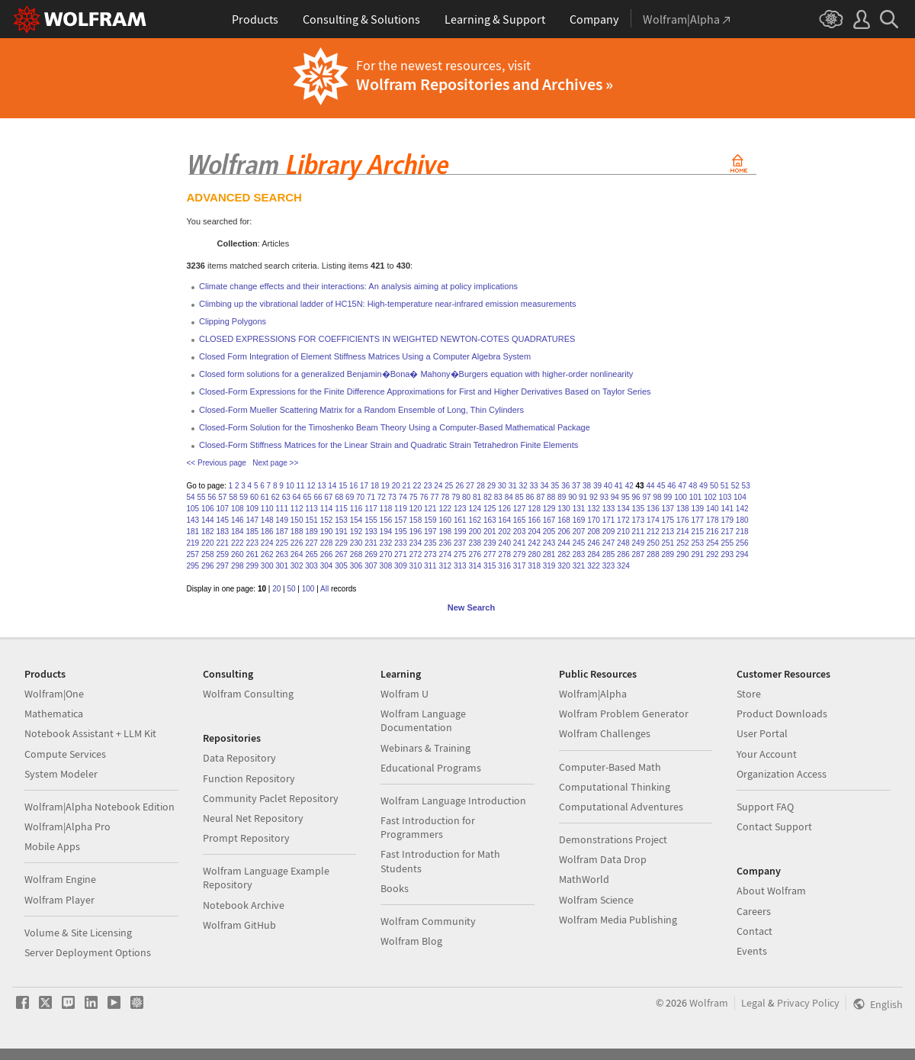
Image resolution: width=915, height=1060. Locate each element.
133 (608, 508)
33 (533, 486)
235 (430, 543)
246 (593, 543)
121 (430, 508)
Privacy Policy (808, 1003)
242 (534, 543)
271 (400, 554)
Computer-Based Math (610, 767)
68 (339, 497)
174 (653, 520)
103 (725, 497)
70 (360, 497)
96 (636, 497)
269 (370, 554)
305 (341, 566)
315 (489, 566)
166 (534, 520)
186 (267, 531)
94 (615, 497)
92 (593, 497)
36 (565, 486)
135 (638, 508)
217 (727, 531)
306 (356, 566)
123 (460, 508)
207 (579, 531)
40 (608, 486)
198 (444, 531)
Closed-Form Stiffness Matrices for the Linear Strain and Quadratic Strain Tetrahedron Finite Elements (388, 444)
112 (297, 508)
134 (623, 508)
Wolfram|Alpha (593, 694)
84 (509, 497)
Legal (753, 1003)
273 (430, 554)
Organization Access (782, 774)
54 (191, 497)
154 (356, 520)
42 (629, 486)
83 (498, 497)
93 (604, 497)
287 (638, 554)
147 (252, 520)
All (324, 589)
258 (207, 554)
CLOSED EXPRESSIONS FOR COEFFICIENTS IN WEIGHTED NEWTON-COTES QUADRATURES (387, 338)
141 (727, 508)
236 (444, 543)
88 (551, 497)
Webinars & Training (425, 748)
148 (267, 520)
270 (386, 554)
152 (326, 520)
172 (623, 520)
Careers (754, 911)
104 (740, 497)
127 (519, 508)
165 (519, 520)
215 (697, 531)
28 (481, 486)
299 (252, 566)
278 (504, 554)
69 (349, 497)
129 (549, 508)
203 (519, 531)
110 (267, 508)
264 (297, 554)
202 (504, 531)
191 (341, 531)
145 (222, 520)
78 (445, 497)
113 (311, 508)
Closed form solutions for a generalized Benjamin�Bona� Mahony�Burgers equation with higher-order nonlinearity (416, 374)
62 (275, 497)
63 (286, 497)
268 (356, 554)
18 (375, 486)
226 (297, 543)
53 (746, 486)
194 (386, 531)
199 (460, 531)
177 (697, 520)
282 (563, 554)
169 (579, 520)
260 (237, 554)
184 (237, 531)
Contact (754, 931)
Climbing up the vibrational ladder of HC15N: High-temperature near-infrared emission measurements (387, 303)
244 (563, 543)
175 (668, 520)
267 (341, 554)
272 (415, 554)
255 (727, 543)
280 (534, 554)
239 (489, 543)
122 (444, 508)
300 (267, 566)
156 (386, 520)
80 (466, 497)
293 (727, 554)
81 (477, 497)
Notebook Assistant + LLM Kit (90, 733)
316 (504, 566)
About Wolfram (771, 890)
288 (653, 554)
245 (579, 543)
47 (682, 486)
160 (444, 520)
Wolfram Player (59, 900)
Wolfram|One (54, 694)
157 (400, 520)
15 (343, 486)
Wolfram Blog (411, 941)
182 (207, 531)
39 (597, 486)
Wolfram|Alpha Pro (67, 826)
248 (623, 543)
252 (682, 543)
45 (661, 486)
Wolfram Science (596, 900)
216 (712, 531)
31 (513, 486)
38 (587, 486)
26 (459, 486)
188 (297, 531)
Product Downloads (782, 713)
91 (583, 497)
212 (653, 531)
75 (413, 497)
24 (438, 486)
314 (474, 566)
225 (281, 543)
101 (695, 497)
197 (430, 531)
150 (297, 520)
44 (650, 486)
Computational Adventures (621, 807)
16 (353, 486)
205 (549, 531)
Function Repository (249, 778)
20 (396, 486)
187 (281, 531)
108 (237, 508)
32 (523, 486)
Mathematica (53, 713)
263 (281, 554)
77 (434, 497)
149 (281, 520)
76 (423, 497)
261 (252, 554)
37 (576, 486)
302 (297, 566)
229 (341, 543)
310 (415, 566)
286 (623, 554)
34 (544, 486)
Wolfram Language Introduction (453, 800)
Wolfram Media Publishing (618, 919)
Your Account (767, 754)
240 (504, 543)
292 (712, 554)
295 (193, 566)
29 (491, 486)
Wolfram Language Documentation (423, 720)
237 (460, 543)
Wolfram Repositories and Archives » (484, 84)
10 (290, 486)
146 (237, 520)
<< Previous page (216, 463)
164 (504, 520)
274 (444, 554)
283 (579, 554)
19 (385, 486)
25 (449, 486)
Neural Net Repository (253, 818)
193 (370, 531)
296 (207, 566)
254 (712, 543)
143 (193, 520)
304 (326, 566)
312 (444, 566)
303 (311, 566)
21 (407, 486)
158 (415, 520)
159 (430, 520)
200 (474, 531)
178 (712, 520)
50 (714, 486)
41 (619, 486)
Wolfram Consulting (248, 694)
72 (381, 497)
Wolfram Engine (60, 879)
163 (489, 520)
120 (415, 508)
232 (386, 543)
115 (341, 508)
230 (356, 543)
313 (460, 566)
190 (326, 531)
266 (326, 554)
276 (474, 554)
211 (638, 531)
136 (653, 508)
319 (549, 566)
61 (265, 497)
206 (563, 531)
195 (400, 531)
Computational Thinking (614, 787)
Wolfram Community (428, 921)
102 (710, 497)
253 (697, 543)
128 (534, 508)
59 (243, 497)
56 (211, 497)
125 (489, 508)
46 (671, 486)
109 (252, 508)
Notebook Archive (243, 905)
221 (222, 543)
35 (555, 486)
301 (281, 566)
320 (563, 566)
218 (742, 531)
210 (623, 531)
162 (474, 520)
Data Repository (239, 758)
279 (519, 554)
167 (549, 520)
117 (370, 508)
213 (668, 531)
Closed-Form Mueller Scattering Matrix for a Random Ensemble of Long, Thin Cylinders (361, 409)
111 (281, 508)
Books (394, 888)
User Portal (762, 733)
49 (703, 486)
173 (638, 520)
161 (460, 520)
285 (608, 554)
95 (625, 497)
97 (646, 497)
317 (519, 566)
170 (593, 520)
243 (549, 543)
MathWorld (584, 879)
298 (237, 566)
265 (311, 554)
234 (415, 543)
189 (311, 531)
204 (534, 531)
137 (668, 508)
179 (727, 520)
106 (207, 508)
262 (267, 554)
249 (638, 543)
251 (668, 543)
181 (193, 531)
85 (519, 497)
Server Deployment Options (87, 952)
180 (742, 520)
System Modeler (61, 774)
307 (370, 566)
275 (460, 554)
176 (682, 520)
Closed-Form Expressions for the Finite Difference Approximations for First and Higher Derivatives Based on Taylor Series (425, 391)
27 (470, 486)
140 (712, 508)
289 (668, 554)
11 (301, 486)
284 (593, 554)
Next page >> (275, 463)
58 (233, 497)
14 (332, 486)
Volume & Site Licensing (78, 932)
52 (735, 486)
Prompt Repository (246, 838)
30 (502, 486)
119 (400, 508)
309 (400, 566)
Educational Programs (430, 768)
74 (403, 497)
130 (563, 508)
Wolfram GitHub (239, 925)
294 (742, 554)
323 (608, 566)
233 (400, 543)
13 (321, 486)
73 (392, 497)
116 (356, 508)
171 (608, 520)
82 (487, 497)
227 (311, 543)
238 (474, 543)
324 (623, 566)
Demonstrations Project (613, 839)
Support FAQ (765, 807)
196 (415, 531)
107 (222, 508)
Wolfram (708, 1003)
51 (725, 486)
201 (489, 531)
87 (540, 497)
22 (417, 486)
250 (653, 543)
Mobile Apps (52, 846)
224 (267, 543)
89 (561, 497)
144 (207, 520)
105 (193, 508)
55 (201, 497)
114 (326, 508)
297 (222, 566)
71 (371, 497)
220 (207, 543)
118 (386, 508)
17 (364, 486)
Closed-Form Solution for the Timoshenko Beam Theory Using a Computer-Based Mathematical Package (394, 427)
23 (427, 486)
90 (572, 497)
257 (193, 554)
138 (682, 508)
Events (752, 951)
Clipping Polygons (232, 321)
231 (370, 543)
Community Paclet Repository (271, 798)
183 (222, 531)
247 (608, 543)
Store (749, 694)
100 (680, 497)
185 (252, 531)
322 (593, 566)
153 (341, 520)
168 (563, 520)
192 (356, 531)
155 (370, 520)
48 (693, 486)
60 (254, 497)
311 (430, 566)
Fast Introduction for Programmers (427, 827)
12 (311, 486)
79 (455, 497)
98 (657, 497)
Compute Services (65, 754)
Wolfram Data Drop (603, 859)
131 (579, 508)
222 (237, 543)
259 (222, 554)
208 (593, 531)
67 (328, 497)
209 (608, 531)
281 (549, 554)
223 (252, 543)
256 (742, 543)
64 (297, 497)
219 (193, 543)
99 (667, 497)
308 (386, 566)
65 (307, 497)
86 (530, 497)
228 (326, 543)
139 (697, 508)
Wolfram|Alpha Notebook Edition (99, 807)
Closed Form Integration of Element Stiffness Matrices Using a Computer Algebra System (365, 356)
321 (579, 566)
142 (742, 508)
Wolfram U (404, 694)
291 (697, 554)
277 (489, 554)
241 (519, 543)
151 (311, 520)
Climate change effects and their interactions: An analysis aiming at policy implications (358, 286)
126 (504, 508)
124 (474, 508)
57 (222, 497)
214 (682, 531)
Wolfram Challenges (604, 733)
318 (534, 566)
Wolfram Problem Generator (624, 713)
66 (317, 497)
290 (682, 554)
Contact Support (774, 826)
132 (593, 508)
